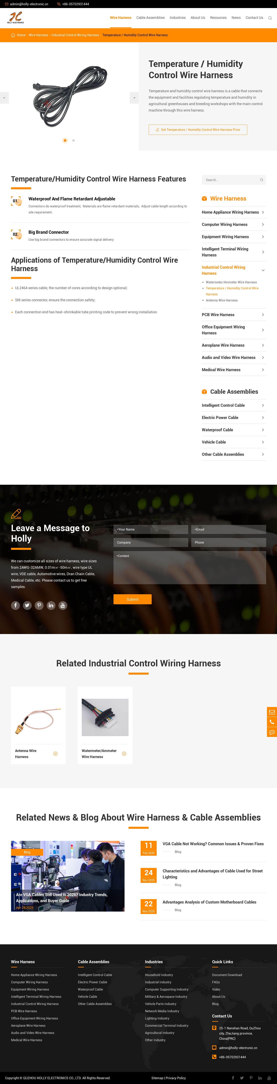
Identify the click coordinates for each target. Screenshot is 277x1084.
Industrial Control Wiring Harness (75, 35)
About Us (198, 17)
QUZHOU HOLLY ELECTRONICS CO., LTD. (52, 1078)
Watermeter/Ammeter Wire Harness (231, 282)
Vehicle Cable (214, 442)
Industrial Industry (158, 982)
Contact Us (254, 17)
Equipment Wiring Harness (225, 236)
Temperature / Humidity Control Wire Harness (135, 35)
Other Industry (155, 1040)
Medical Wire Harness (221, 369)
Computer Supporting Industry (166, 989)
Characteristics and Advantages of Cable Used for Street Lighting (213, 874)
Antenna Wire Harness (222, 300)
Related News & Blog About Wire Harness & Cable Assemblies (138, 817)
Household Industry (159, 975)
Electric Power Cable (220, 417)
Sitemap (157, 1078)
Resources (218, 17)
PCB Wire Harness (218, 314)
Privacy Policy (176, 1078)
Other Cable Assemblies (223, 454)
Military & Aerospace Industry (166, 997)
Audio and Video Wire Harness (229, 357)
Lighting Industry (157, 1018)
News (236, 17)
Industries (178, 17)
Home (21, 35)
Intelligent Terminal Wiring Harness (225, 252)
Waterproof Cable (217, 429)
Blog (215, 1004)
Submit (132, 599)
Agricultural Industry (159, 1033)
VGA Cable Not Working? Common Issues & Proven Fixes (213, 843)
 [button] (4, 97)
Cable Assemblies (150, 17)
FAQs (216, 982)
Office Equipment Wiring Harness (223, 330)
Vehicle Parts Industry (160, 1004)
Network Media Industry (162, 1011)
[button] (65, 140)
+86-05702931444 (73, 4)
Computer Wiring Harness (224, 224)
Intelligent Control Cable (223, 405)
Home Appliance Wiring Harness (230, 212)
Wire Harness (120, 17)
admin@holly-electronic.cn (26, 4)
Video (216, 989)
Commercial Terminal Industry (166, 1026)
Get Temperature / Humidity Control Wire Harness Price (198, 130)
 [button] (134, 97)
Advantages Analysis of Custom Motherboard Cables (209, 902)
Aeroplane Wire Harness (223, 345)
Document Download (227, 975)
